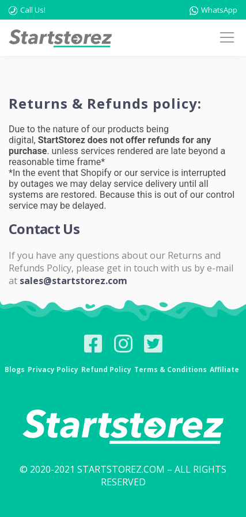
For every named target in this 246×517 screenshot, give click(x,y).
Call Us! (27, 10)
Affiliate (224, 369)
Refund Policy (106, 369)
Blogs (15, 369)
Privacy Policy (53, 369)
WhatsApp (213, 10)
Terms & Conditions (170, 369)
